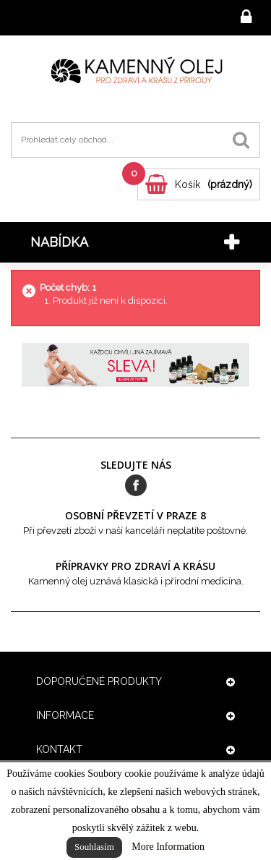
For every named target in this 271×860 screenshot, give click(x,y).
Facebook (136, 485)
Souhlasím (94, 846)
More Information (168, 846)
